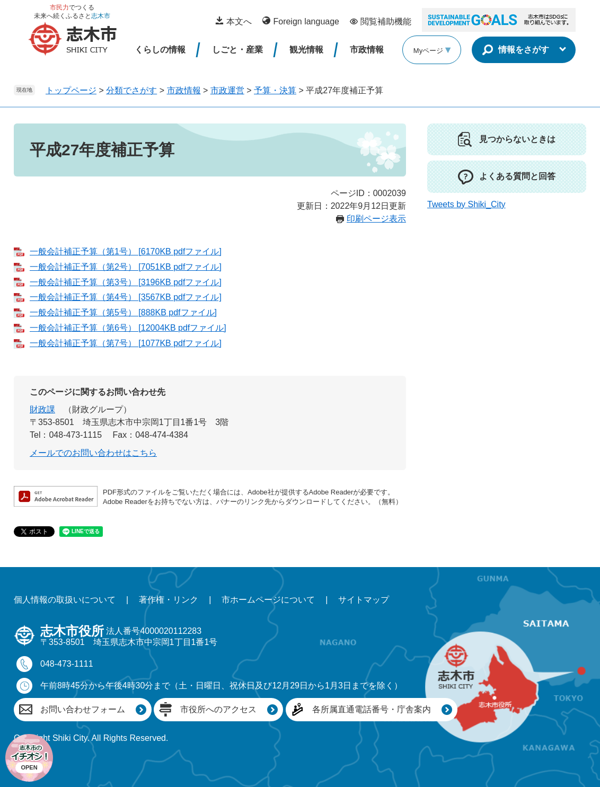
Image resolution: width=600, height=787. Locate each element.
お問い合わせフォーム (82, 709)
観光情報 (306, 49)
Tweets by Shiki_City (466, 204)
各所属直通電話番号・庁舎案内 (371, 709)
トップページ (71, 90)
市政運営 (227, 90)
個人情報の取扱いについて (65, 599)
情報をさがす (523, 49)
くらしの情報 (160, 49)
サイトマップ (363, 599)
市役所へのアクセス (218, 709)
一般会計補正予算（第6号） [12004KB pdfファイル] (128, 327)
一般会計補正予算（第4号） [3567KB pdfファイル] (126, 297)
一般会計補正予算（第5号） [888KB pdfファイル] (123, 312)
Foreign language (306, 21)
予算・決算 (275, 90)
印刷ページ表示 (376, 218)
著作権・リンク (168, 599)
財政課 (42, 409)
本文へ (239, 21)
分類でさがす (131, 90)
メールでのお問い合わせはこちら (93, 452)
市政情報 (367, 49)
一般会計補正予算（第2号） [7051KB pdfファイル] (126, 266)
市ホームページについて (268, 599)
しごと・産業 (237, 49)
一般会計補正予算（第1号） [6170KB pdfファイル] (126, 251)
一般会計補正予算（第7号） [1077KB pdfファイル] (126, 343)
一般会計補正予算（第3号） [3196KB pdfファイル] (126, 282)
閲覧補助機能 (385, 21)
